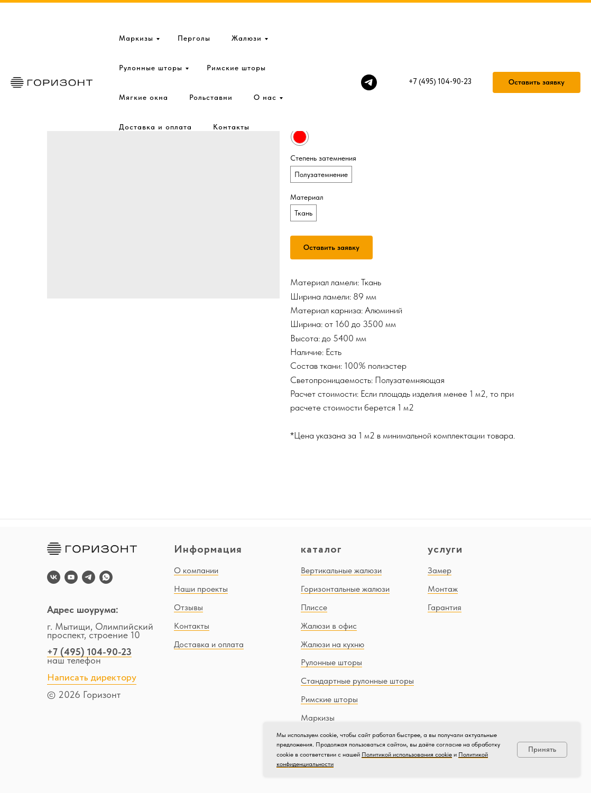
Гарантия (444, 607)
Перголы (194, 4)
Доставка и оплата (155, 93)
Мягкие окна (143, 63)
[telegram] (369, 49)
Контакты (231, 93)
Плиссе (314, 607)
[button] (536, 48)
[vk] (53, 577)
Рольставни (211, 63)
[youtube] (71, 577)
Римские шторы (236, 34)
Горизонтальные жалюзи (345, 589)
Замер (439, 570)
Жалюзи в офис (329, 626)
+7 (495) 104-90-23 (89, 651)
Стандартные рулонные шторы (357, 681)
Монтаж (443, 589)
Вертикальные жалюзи (341, 570)
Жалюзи (247, 4)
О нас (265, 63)
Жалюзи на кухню (332, 644)
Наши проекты (201, 589)
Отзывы (188, 607)
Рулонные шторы (150, 34)
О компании (196, 570)
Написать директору (91, 678)
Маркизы (136, 4)
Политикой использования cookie (407, 754)
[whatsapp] (106, 577)
